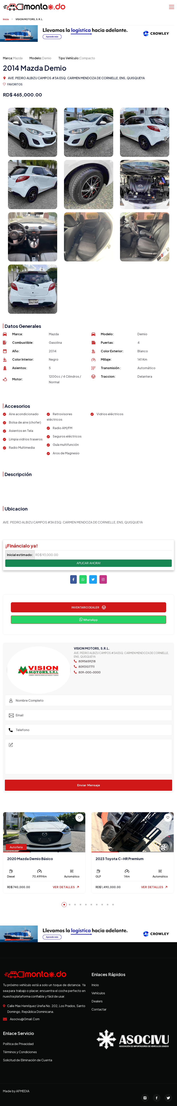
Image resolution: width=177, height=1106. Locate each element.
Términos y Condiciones (20, 1052)
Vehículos (98, 993)
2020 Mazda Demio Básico (30, 858)
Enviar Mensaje (88, 785)
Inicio (6, 19)
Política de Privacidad (18, 1044)
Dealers (97, 1001)
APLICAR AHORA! (88, 563)
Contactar (99, 1009)
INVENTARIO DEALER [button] (88, 607)
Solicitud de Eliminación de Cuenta (27, 1060)
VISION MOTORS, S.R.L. (29, 19)
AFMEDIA (22, 1091)
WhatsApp (88, 619)
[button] (64, 904)
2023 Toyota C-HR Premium (119, 858)
